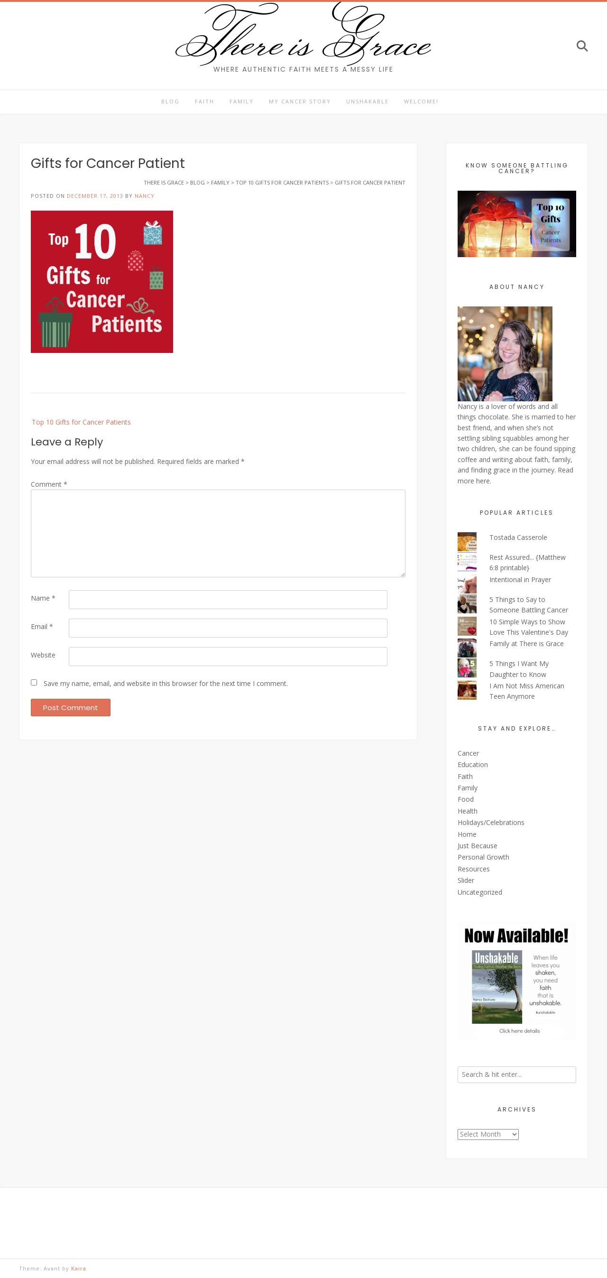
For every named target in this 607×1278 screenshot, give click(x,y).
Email (42, 626)
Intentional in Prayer (520, 579)
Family (242, 101)
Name (43, 597)
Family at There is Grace (526, 643)
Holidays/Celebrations (491, 822)
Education (473, 764)
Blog (170, 101)
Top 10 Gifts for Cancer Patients (81, 421)
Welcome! (421, 101)
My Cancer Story (300, 101)
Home (467, 834)
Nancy (145, 195)
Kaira (78, 1268)
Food (466, 799)
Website (43, 654)
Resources (474, 868)
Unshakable (367, 101)
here (483, 480)
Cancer (468, 753)
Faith (204, 101)
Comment (49, 484)
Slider (466, 880)
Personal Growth (483, 856)
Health (468, 810)
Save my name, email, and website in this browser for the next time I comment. (166, 683)
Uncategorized (480, 892)
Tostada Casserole (518, 537)
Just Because (477, 845)
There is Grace (304, 40)
